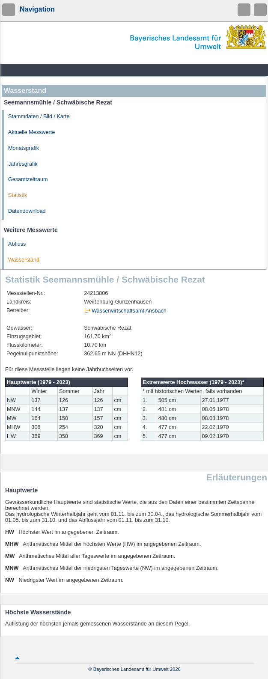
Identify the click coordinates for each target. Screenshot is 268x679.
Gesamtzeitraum (28, 179)
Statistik (17, 195)
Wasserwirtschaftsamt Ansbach (129, 311)
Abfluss (17, 244)
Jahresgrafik (23, 164)
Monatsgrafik (23, 148)
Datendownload (27, 211)
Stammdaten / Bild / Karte (39, 116)
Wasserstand (23, 260)
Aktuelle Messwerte (31, 132)
